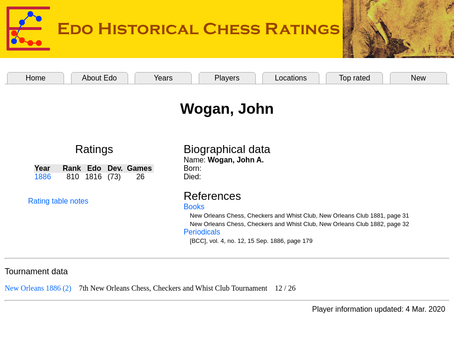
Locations (291, 78)
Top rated (354, 78)
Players (227, 78)
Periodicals (202, 232)
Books (194, 207)
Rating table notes (58, 201)
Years (163, 78)
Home (36, 78)
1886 (42, 177)
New (418, 78)
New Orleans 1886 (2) (38, 288)
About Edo (99, 78)
